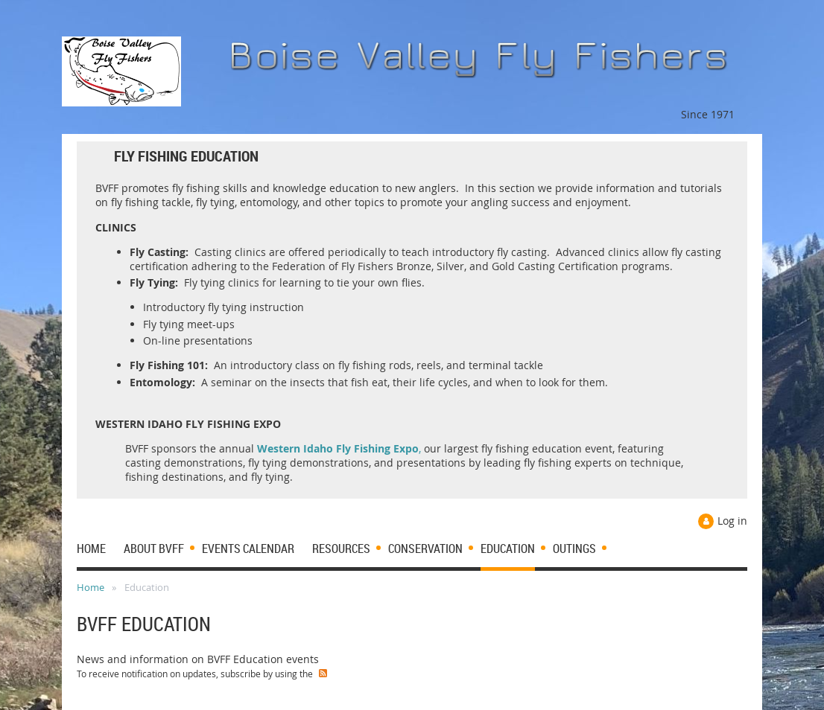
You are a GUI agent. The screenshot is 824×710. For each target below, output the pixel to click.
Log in (732, 521)
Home (90, 587)
